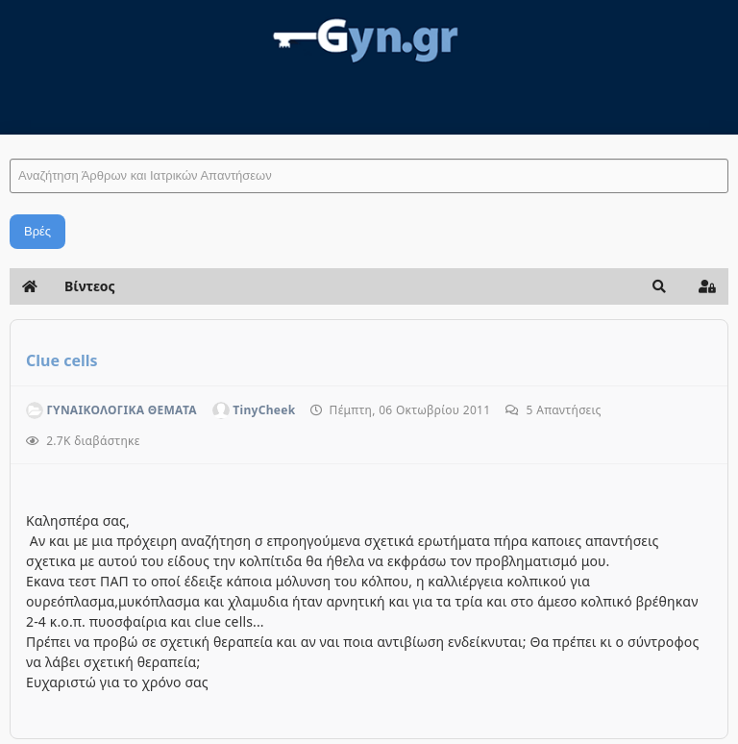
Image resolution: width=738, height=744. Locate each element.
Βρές (37, 231)
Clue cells (62, 360)
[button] (659, 286)
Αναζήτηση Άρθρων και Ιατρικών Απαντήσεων (10, 139)
